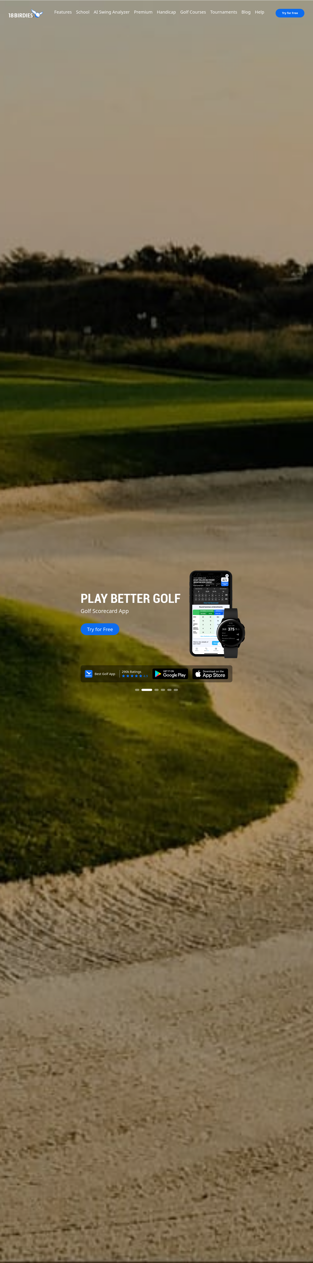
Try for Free (290, 13)
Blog (246, 12)
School (82, 12)
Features (63, 12)
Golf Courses (193, 12)
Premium (143, 12)
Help (259, 12)
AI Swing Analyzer (112, 12)
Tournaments (223, 12)
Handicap (166, 12)
